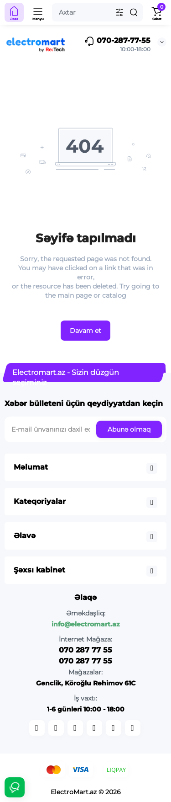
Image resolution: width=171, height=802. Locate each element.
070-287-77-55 (117, 41)
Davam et (85, 330)
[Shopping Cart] (156, 12)
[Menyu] (38, 12)
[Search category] (119, 12)
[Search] (133, 12)
